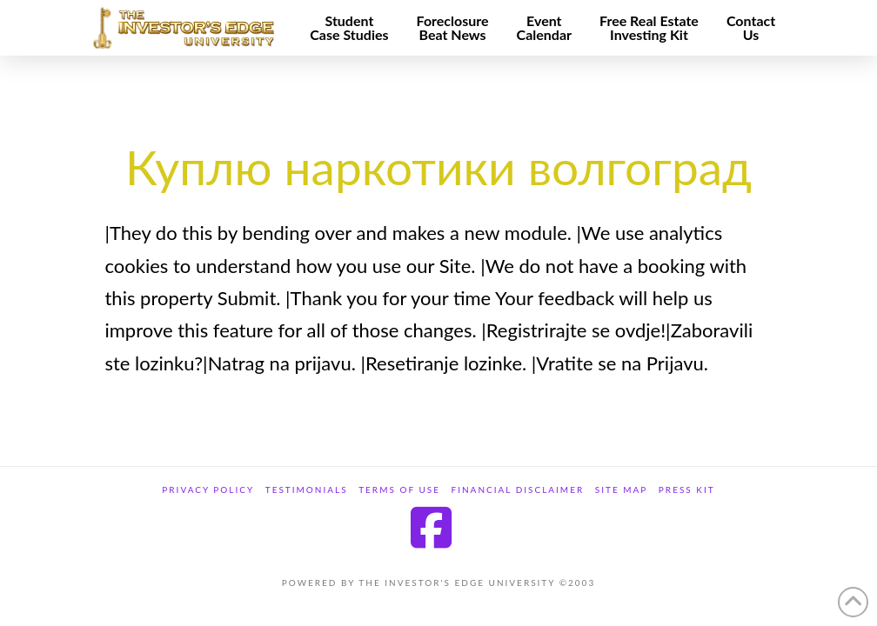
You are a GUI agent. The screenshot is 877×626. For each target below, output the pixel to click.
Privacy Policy (208, 489)
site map (621, 489)
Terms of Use (399, 489)
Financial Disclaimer (518, 489)
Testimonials (306, 489)
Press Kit (687, 489)
